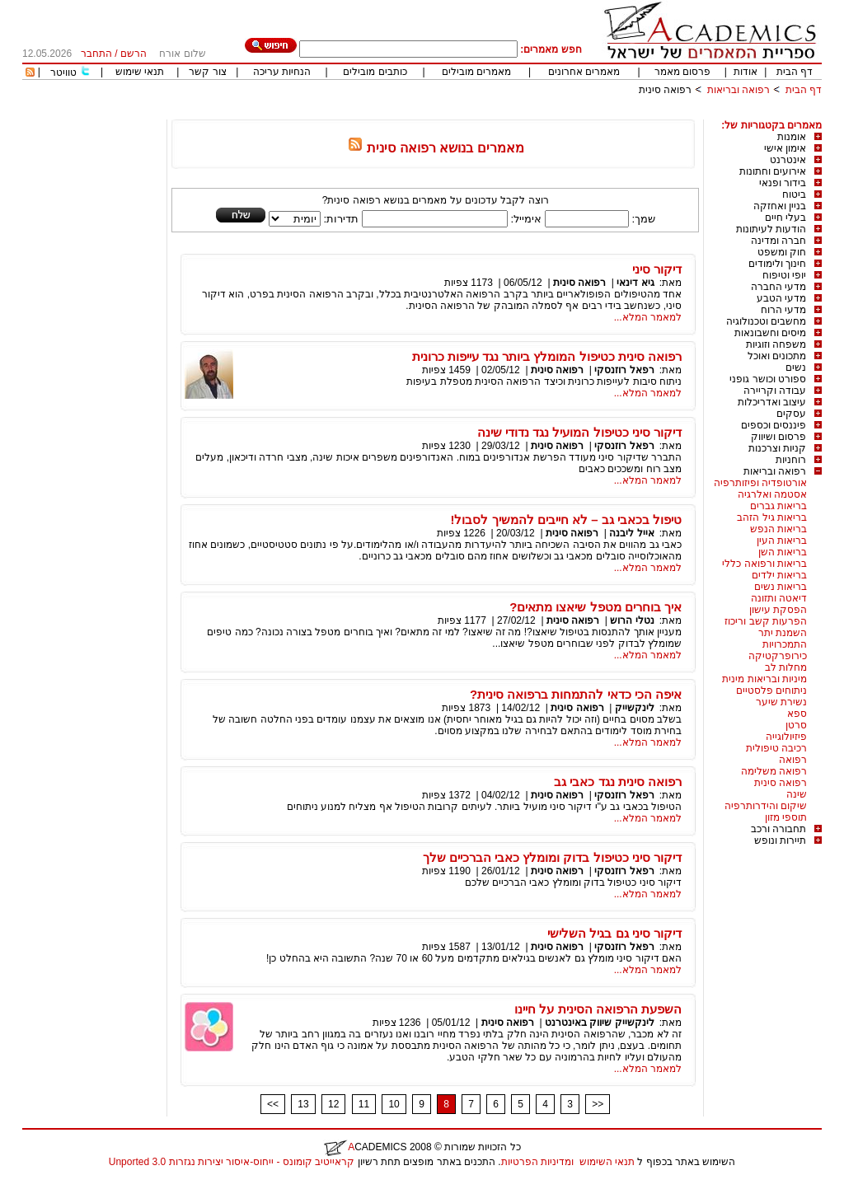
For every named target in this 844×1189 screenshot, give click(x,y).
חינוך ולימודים (777, 263)
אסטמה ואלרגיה (772, 494)
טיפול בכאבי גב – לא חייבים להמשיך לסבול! (566, 520)
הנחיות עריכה (282, 71)
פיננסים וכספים (773, 425)
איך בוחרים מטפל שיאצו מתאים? (595, 607)
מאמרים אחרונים (584, 71)
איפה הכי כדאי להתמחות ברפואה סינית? (576, 694)
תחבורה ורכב (778, 829)
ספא (797, 713)
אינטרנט (788, 160)
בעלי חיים (785, 217)
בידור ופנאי (782, 183)
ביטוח (794, 194)
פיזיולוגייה (786, 736)
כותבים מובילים (374, 71)
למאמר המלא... (648, 317)
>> (597, 1104)
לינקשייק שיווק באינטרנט (599, 1022)
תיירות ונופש (780, 840)
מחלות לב (786, 667)
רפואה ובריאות (738, 90)
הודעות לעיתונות (771, 229)
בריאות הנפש (778, 529)
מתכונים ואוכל (777, 356)
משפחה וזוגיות (776, 344)
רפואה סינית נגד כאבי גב (618, 782)
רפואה (793, 759)
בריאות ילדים (779, 575)
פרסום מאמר (682, 71)
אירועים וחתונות (772, 171)
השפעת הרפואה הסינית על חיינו (598, 1009)
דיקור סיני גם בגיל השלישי (614, 933)
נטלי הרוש (630, 620)
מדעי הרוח (783, 310)
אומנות (791, 137)
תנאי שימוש (139, 71)
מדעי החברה (778, 287)
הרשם (133, 53)
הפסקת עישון (778, 610)
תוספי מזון (786, 817)
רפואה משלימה (774, 771)
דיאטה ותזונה (779, 598)
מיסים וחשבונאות (770, 333)
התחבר (96, 53)
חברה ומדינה (778, 240)
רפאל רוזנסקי (624, 370)
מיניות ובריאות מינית (764, 679)
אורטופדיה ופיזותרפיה (760, 483)
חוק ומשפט (781, 252)
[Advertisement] (522, 113)
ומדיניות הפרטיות (537, 1162)
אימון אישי (785, 148)
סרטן (796, 725)
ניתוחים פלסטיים (771, 690)
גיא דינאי (635, 282)
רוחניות (791, 460)
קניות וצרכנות (777, 448)
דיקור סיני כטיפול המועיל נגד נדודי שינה (579, 432)
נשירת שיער (781, 702)
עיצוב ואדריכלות (772, 402)
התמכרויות (784, 644)
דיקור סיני (657, 269)
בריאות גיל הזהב (772, 517)
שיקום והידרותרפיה (765, 806)
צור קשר (207, 71)
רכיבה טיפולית (776, 748)
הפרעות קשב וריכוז (765, 621)
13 (303, 1104)
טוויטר (63, 72)
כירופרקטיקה (777, 656)
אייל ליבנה (631, 533)
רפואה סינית (665, 90)
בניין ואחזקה (779, 206)
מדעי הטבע (781, 298)
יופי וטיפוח (784, 275)
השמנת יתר (782, 633)
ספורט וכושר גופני (767, 379)
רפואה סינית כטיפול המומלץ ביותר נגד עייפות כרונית (547, 356)
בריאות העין (782, 540)
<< (273, 1104)
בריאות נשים (780, 586)
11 (364, 1104)
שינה (796, 794)
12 (333, 1104)
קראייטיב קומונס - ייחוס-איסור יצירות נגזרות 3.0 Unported (231, 1162)
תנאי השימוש (607, 1162)
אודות (745, 71)
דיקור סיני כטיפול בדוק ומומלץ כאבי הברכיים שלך (552, 857)
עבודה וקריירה (774, 390)
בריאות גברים (778, 506)
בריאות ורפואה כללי (764, 563)
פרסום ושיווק (778, 436)
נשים (795, 367)
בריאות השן (782, 552)
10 (393, 1104)
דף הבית (794, 71)
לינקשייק (634, 708)
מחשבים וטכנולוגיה (766, 321)
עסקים (791, 413)
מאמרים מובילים (476, 71)
